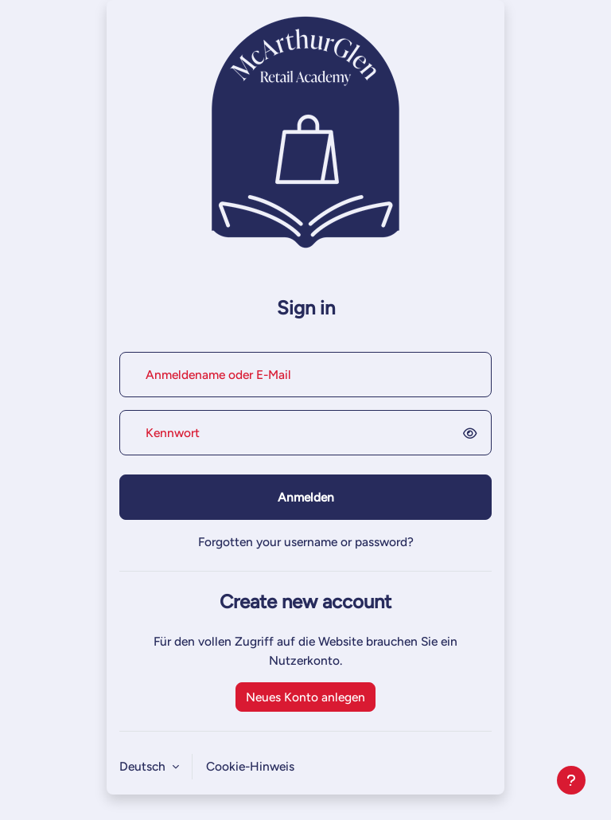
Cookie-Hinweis (250, 766)
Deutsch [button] (144, 766)
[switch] (472, 433)
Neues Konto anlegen (305, 697)
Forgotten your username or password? (306, 541)
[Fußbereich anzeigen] (571, 780)
